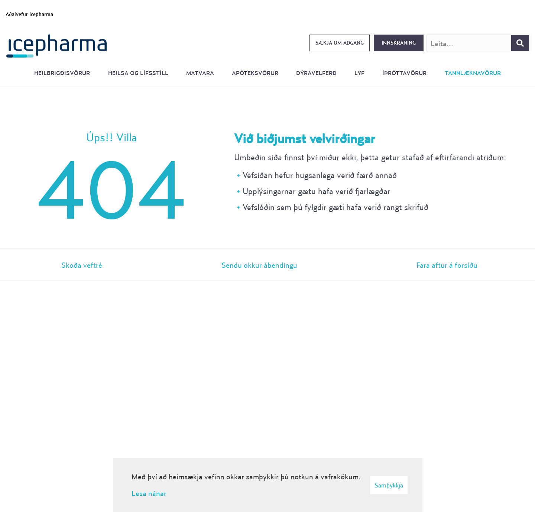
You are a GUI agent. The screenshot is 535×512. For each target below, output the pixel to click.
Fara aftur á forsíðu (446, 265)
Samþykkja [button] (388, 485)
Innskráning (399, 43)
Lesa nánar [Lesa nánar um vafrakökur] (149, 493)
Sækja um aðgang (339, 43)
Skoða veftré (81, 265)
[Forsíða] (57, 45)
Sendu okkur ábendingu (259, 265)
